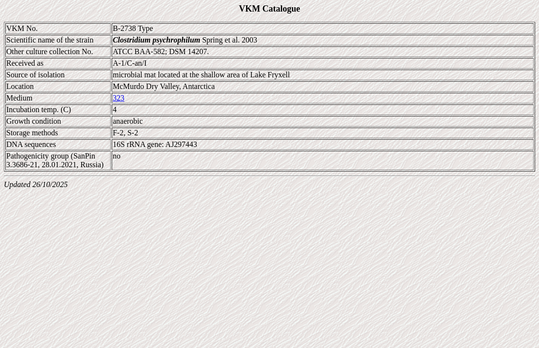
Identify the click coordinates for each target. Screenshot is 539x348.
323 (118, 98)
